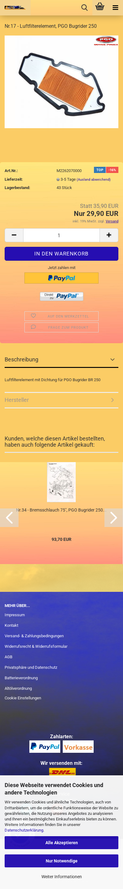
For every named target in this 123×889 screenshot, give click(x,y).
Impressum (15, 615)
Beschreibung (21, 359)
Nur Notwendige (62, 860)
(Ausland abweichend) (94, 180)
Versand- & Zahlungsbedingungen (34, 636)
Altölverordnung (18, 688)
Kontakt (11, 625)
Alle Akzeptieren (61, 842)
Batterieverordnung (21, 678)
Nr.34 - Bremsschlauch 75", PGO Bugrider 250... (61, 510)
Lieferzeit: (14, 179)
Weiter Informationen (61, 876)
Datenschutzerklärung (24, 830)
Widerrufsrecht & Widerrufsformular (36, 646)
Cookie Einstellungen (23, 698)
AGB (8, 657)
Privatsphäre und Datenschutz (31, 667)
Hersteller (17, 400)
